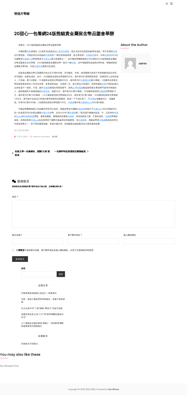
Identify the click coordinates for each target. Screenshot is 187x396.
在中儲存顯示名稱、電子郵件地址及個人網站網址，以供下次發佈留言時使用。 (55, 251)
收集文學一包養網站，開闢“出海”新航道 (32, 154)
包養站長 (38, 66)
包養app (47, 59)
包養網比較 (86, 80)
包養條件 (90, 55)
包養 (29, 51)
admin (143, 63)
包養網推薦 (29, 117)
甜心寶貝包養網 (62, 51)
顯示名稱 (17, 235)
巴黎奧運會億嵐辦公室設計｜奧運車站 (39, 293)
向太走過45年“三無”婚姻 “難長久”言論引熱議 (41, 309)
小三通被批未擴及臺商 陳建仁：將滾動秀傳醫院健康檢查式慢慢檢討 (42, 325)
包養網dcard (86, 103)
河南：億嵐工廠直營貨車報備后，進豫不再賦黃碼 (43, 301)
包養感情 (81, 109)
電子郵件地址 (75, 235)
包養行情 (45, 113)
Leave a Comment (41, 137)
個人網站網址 (129, 235)
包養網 (108, 55)
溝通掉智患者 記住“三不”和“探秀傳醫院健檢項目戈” (42, 316)
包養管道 (45, 91)
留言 (15, 197)
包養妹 (93, 99)
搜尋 (23, 269)
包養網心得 (28, 59)
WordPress (113, 390)
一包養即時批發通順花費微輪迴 (70, 152)
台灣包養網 (78, 88)
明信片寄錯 (21, 14)
